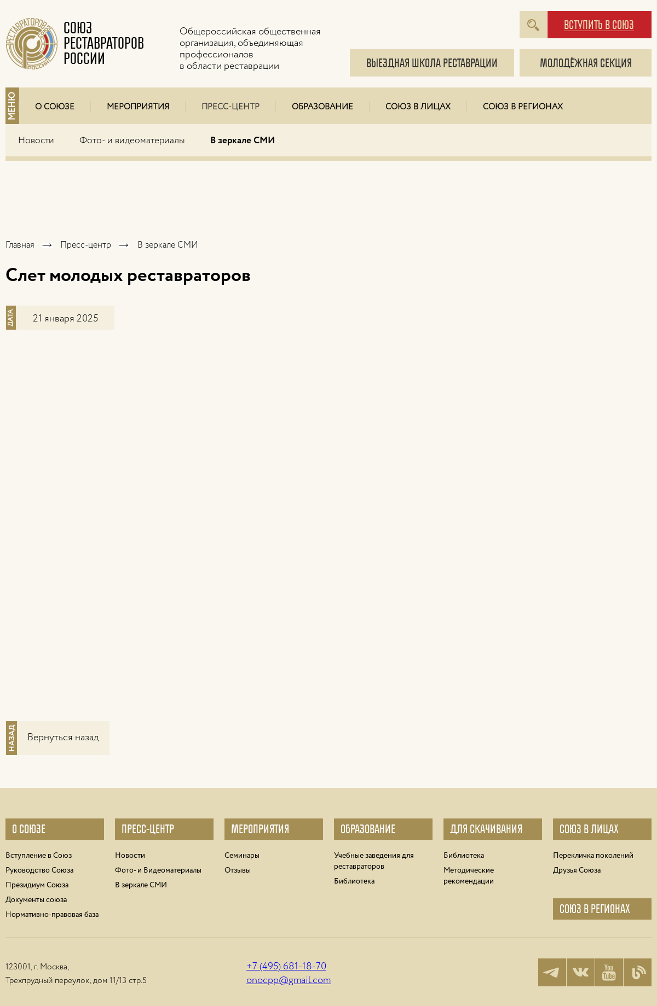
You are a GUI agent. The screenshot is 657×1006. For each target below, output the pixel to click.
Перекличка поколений (593, 855)
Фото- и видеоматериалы (132, 141)
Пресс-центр (230, 107)
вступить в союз (599, 25)
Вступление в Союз (38, 855)
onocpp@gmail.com (288, 980)
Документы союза (36, 899)
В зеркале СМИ (242, 141)
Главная (19, 245)
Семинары (242, 855)
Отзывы (237, 870)
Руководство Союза (39, 870)
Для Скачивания (486, 829)
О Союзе (54, 107)
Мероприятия (138, 107)
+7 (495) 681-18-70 (286, 967)
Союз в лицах (418, 107)
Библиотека (354, 881)
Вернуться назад (63, 737)
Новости (36, 141)
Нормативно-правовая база (52, 914)
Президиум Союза (36, 885)
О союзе (28, 829)
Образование (322, 107)
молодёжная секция (586, 63)
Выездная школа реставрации (432, 63)
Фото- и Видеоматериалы (158, 870)
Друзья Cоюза (577, 870)
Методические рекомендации (468, 876)
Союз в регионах (523, 107)
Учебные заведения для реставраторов (374, 861)
